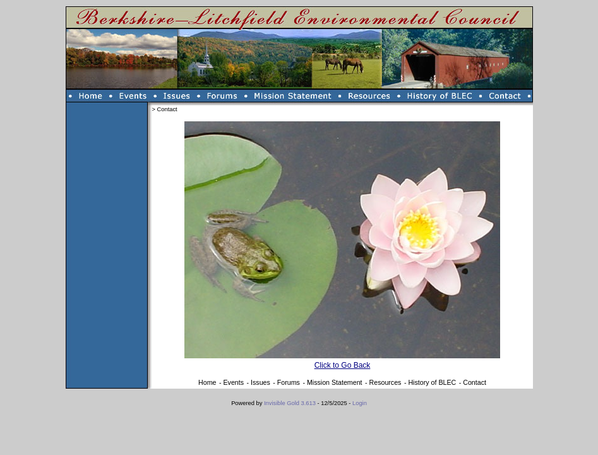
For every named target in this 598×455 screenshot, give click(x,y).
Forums (288, 382)
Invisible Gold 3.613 (291, 403)
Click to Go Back (342, 365)
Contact (474, 382)
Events (233, 382)
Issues (260, 382)
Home (207, 382)
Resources (385, 382)
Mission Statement (334, 382)
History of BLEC (432, 382)
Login (359, 403)
